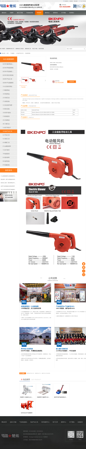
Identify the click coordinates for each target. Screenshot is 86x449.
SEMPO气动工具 (7, 79)
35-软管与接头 (7, 112)
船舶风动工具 (38, 373)
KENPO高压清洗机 (8, 75)
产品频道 (12, 53)
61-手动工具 (6, 135)
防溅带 (11, 12)
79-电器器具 (6, 153)
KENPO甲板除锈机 (8, 67)
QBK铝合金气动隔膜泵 (26, 412)
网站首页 (4, 422)
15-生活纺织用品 (7, 86)
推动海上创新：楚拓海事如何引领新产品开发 (11, 183)
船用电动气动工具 (30, 373)
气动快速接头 (23, 422)
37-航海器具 (6, 116)
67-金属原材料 (7, 146)
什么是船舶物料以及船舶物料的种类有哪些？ (11, 176)
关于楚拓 (63, 12)
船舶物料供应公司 (10, 48)
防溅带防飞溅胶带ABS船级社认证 (45, 397)
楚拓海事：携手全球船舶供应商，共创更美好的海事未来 (13, 179)
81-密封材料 (6, 157)
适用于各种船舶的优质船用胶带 (8, 186)
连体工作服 (13, 422)
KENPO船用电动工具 (8, 64)
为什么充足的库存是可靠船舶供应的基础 (10, 190)
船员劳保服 (41, 48)
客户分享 (55, 422)
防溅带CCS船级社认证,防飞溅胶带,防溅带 (30, 397)
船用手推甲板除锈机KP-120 (61, 397)
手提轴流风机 (29, 12)
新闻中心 (63, 422)
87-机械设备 (6, 165)
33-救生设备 (6, 109)
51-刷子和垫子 (7, 127)
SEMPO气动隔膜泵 (8, 82)
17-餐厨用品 (6, 90)
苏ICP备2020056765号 (47, 434)
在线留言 (71, 1)
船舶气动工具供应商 (46, 373)
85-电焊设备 (6, 161)
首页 (8, 53)
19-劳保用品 (6, 94)
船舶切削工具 (28, 48)
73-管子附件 (6, 150)
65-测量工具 (6, 142)
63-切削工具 (6, 138)
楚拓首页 (4, 12)
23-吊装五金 (6, 97)
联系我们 (71, 12)
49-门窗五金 (6, 124)
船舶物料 (39, 12)
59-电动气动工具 (20, 53)
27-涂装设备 (6, 101)
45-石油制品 (6, 120)
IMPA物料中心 (45, 422)
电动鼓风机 (27, 53)
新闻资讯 (55, 12)
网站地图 (75, 1)
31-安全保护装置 (7, 105)
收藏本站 (66, 1)
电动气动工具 (34, 422)
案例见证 (47, 12)
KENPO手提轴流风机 (8, 71)
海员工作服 (34, 48)
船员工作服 (20, 12)
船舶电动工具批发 (20, 48)
